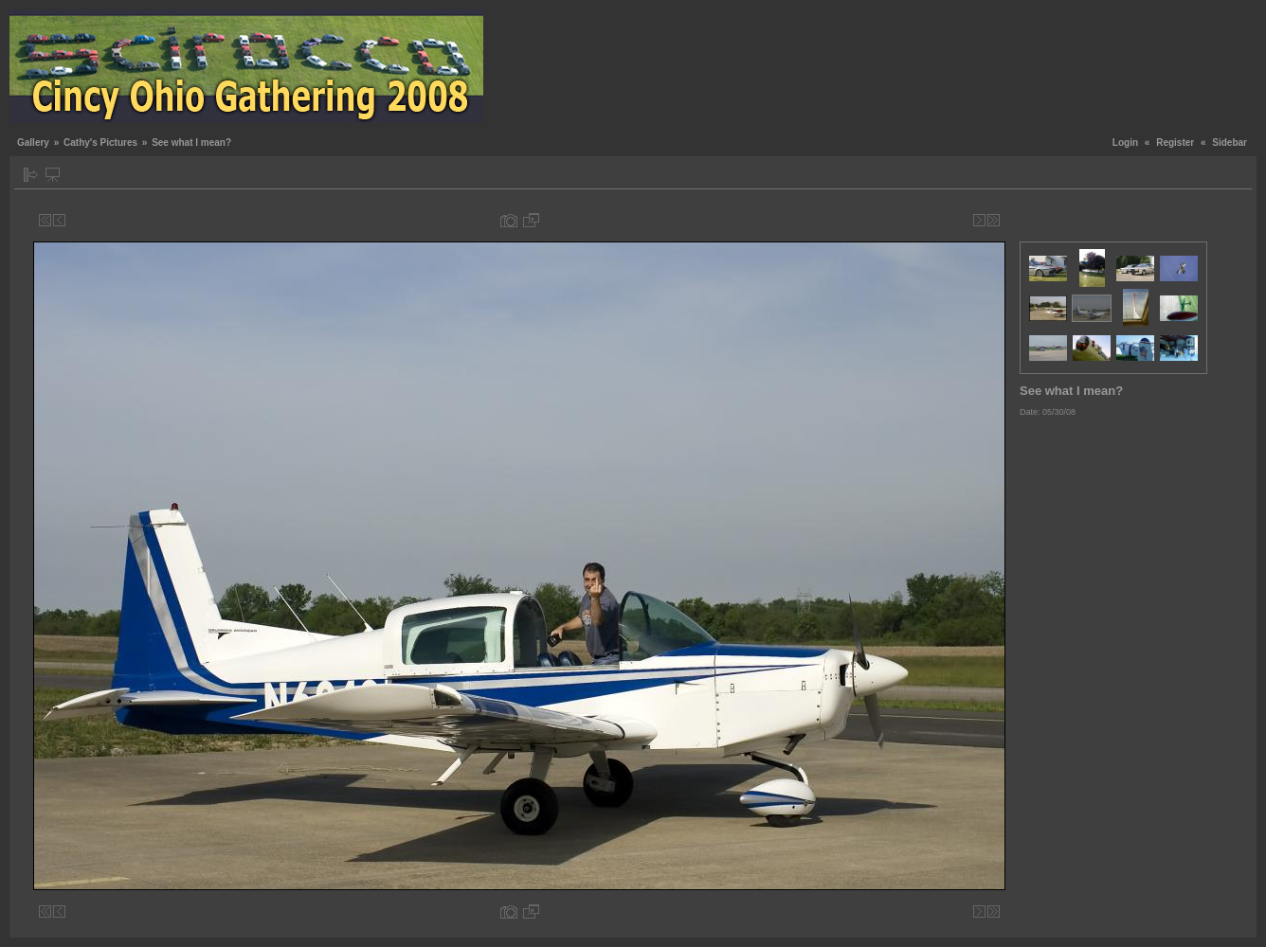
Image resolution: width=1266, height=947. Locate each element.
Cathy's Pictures (100, 142)
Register (1175, 142)
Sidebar (1229, 142)
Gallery (33, 142)
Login (1125, 142)
